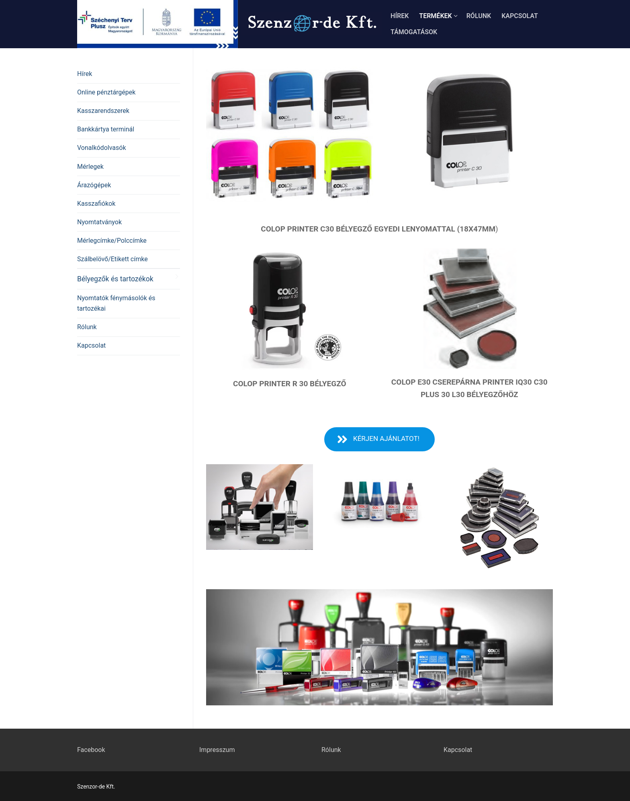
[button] (379, 439)
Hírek (84, 74)
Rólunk (87, 327)
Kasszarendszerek (103, 111)
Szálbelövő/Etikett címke (112, 259)
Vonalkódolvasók (101, 148)
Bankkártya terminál (105, 129)
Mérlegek (90, 166)
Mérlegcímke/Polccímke (112, 240)
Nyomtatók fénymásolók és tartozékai (116, 303)
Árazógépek (94, 185)
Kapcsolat (91, 345)
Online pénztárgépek (106, 92)
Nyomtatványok (99, 222)
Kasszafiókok (96, 203)
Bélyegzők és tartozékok (115, 279)
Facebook (91, 750)
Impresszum (217, 750)
